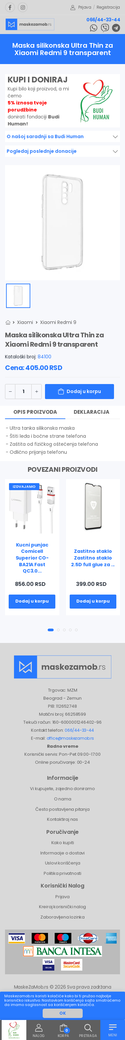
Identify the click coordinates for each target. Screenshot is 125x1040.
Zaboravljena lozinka (62, 917)
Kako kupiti (62, 842)
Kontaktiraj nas (62, 819)
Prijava (80, 7)
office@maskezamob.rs (70, 738)
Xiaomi (25, 322)
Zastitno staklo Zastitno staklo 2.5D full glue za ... (93, 558)
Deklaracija (91, 411)
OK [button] (62, 1013)
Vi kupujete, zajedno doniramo (62, 788)
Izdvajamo (24, 486)
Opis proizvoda (35, 411)
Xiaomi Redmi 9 (58, 322)
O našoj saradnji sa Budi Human (45, 136)
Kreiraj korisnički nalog (62, 907)
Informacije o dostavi (62, 853)
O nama (62, 799)
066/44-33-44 (103, 19)
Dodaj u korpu (84, 391)
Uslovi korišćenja (62, 863)
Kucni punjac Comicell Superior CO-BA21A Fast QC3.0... (32, 558)
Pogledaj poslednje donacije (42, 151)
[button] (50, 630)
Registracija (108, 7)
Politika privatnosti (62, 873)
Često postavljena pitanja (62, 809)
